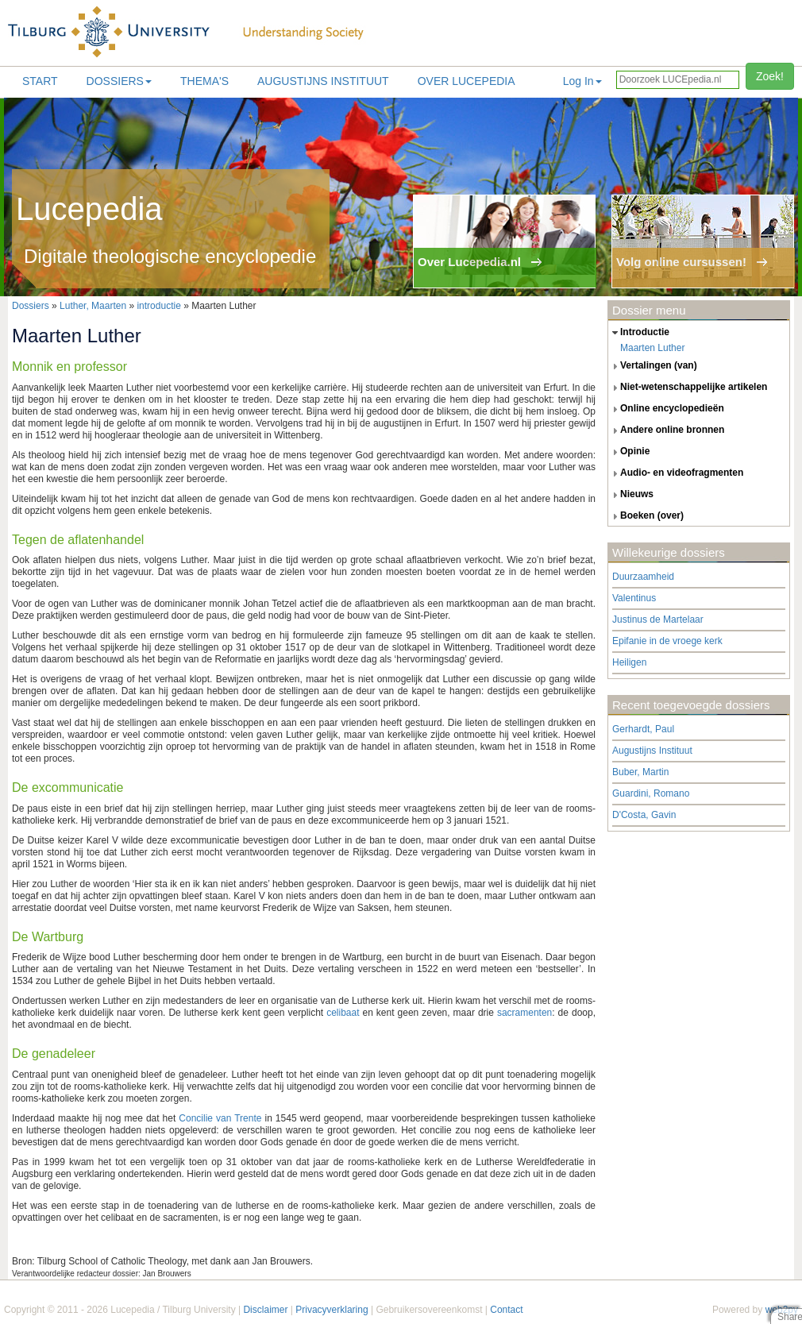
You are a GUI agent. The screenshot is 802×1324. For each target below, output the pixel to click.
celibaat (342, 1012)
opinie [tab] (629, 452)
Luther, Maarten (93, 305)
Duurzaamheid (643, 576)
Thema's (204, 81)
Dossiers (119, 81)
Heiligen (629, 662)
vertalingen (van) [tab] (652, 366)
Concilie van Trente (220, 1118)
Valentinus (634, 598)
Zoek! (770, 76)
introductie (158, 305)
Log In (582, 81)
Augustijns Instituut (323, 81)
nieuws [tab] (631, 494)
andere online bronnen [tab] (666, 430)
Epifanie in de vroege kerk (667, 641)
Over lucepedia (466, 81)
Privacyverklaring (331, 1309)
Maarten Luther (652, 347)
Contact (506, 1309)
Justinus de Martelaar (658, 619)
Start (40, 81)
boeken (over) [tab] (646, 516)
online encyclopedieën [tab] (666, 409)
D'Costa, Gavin (644, 814)
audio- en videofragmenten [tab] (675, 473)
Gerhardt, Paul (643, 729)
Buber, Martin (640, 772)
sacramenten (524, 1012)
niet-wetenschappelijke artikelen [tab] (687, 387)
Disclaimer (265, 1309)
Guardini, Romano (650, 793)
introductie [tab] (638, 332)
